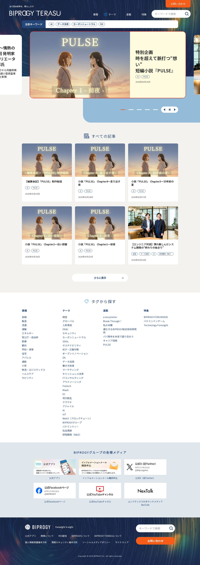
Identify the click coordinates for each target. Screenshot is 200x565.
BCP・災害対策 (70, 349)
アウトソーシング (71, 381)
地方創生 (67, 398)
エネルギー (28, 333)
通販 (24, 361)
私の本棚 (107, 325)
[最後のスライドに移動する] (164, 109)
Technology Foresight (156, 325)
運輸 (24, 329)
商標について (47, 535)
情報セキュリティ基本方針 (65, 542)
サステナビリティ (71, 345)
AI (51, 24)
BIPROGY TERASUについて (108, 535)
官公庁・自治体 (30, 337)
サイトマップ (121, 542)
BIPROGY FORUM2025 (156, 317)
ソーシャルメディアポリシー (96, 542)
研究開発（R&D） (72, 434)
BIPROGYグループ (72, 422)
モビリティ (27, 377)
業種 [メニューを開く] (95, 14)
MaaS (65, 390)
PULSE (107, 344)
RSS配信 (62, 535)
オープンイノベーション (75, 353)
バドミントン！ (70, 426)
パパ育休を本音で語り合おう (118, 336)
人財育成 (67, 325)
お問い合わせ (178, 4)
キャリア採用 (110, 340)
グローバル (68, 321)
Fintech (66, 386)
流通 (24, 325)
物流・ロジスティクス (33, 369)
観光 (24, 345)
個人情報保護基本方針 (36, 542)
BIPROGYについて (81, 535)
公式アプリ (30, 535)
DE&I (65, 329)
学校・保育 (28, 349)
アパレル (26, 357)
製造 (24, 321)
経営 (64, 317)
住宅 (24, 353)
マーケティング (70, 369)
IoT (64, 414)
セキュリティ (69, 333)
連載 (128, 14)
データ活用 (63, 24)
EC (63, 394)
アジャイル (68, 406)
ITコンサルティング (72, 377)
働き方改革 (68, 365)
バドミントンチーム (154, 321)
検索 (187, 14)
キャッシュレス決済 (73, 373)
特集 (144, 14)
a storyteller (110, 317)
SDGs (65, 341)
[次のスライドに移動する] (175, 109)
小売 (24, 365)
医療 (24, 341)
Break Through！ (112, 321)
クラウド (67, 402)
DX (101, 24)
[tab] (122, 109)
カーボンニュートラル (84, 24)
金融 (24, 317)
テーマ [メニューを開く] (112, 14)
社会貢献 (67, 430)
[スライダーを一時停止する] (169, 110)
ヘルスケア (28, 373)
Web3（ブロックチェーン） (77, 418)
